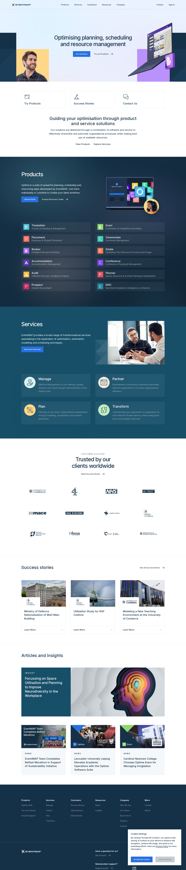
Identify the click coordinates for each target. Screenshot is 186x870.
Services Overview (32, 349)
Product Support (28, 815)
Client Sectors (77, 810)
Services (78, 5)
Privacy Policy (162, 846)
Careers (123, 826)
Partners (123, 821)
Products (65, 5)
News (97, 805)
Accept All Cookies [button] (142, 859)
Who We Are (125, 805)
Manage (49, 805)
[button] (65, 4)
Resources (106, 5)
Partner (49, 810)
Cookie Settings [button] (165, 859)
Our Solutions (81, 54)
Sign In (172, 5)
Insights (98, 810)
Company (121, 5)
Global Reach (76, 815)
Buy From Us (125, 815)
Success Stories (77, 805)
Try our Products (28, 810)
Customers (92, 5)
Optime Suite (29, 199)
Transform (50, 821)
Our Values (124, 810)
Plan (48, 815)
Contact (159, 5)
